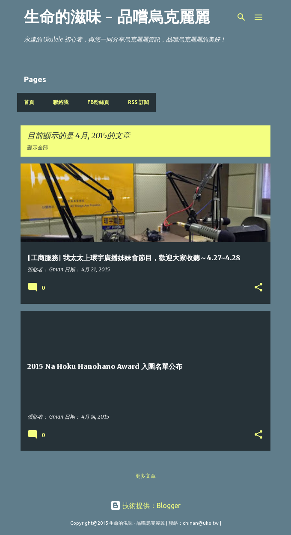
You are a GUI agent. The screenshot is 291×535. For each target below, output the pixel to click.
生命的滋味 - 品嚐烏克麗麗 (117, 17)
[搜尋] (241, 17)
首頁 (29, 102)
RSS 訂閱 (138, 102)
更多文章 (145, 476)
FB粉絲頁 (98, 102)
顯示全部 (37, 147)
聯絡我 (60, 102)
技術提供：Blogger (145, 505)
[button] (258, 288)
